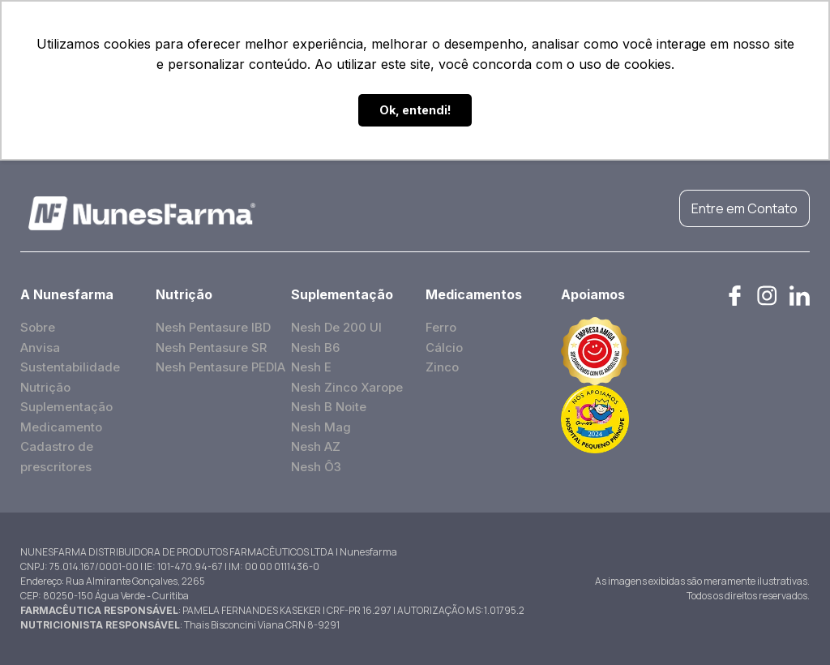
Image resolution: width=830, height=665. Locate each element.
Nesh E (311, 367)
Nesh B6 (315, 347)
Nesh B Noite (328, 406)
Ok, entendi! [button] (415, 110)
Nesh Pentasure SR (211, 347)
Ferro (441, 327)
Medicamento (61, 427)
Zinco (442, 367)
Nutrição (45, 387)
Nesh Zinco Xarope (347, 387)
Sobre (37, 327)
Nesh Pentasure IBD (213, 327)
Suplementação (66, 406)
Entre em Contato (744, 208)
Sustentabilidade (70, 367)
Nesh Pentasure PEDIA (220, 367)
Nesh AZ (315, 446)
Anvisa (40, 347)
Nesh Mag (321, 427)
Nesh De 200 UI (336, 327)
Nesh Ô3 (316, 466)
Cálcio (444, 347)
